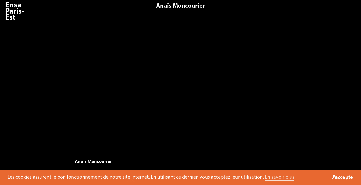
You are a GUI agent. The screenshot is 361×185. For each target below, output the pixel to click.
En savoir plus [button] (279, 177)
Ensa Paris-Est (14, 12)
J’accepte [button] (342, 177)
